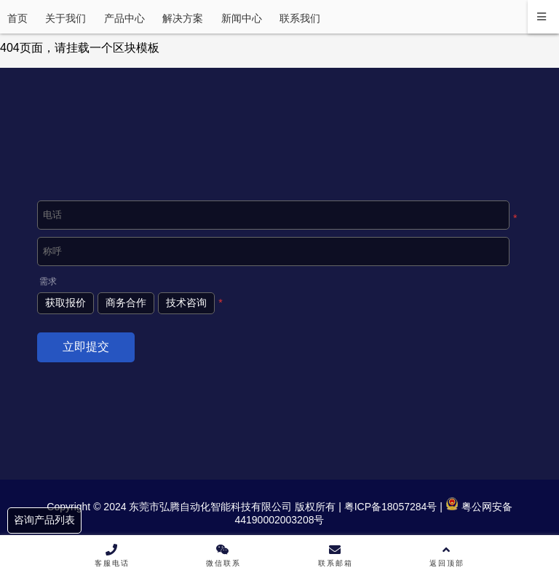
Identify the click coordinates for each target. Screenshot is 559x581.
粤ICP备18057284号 (389, 506)
